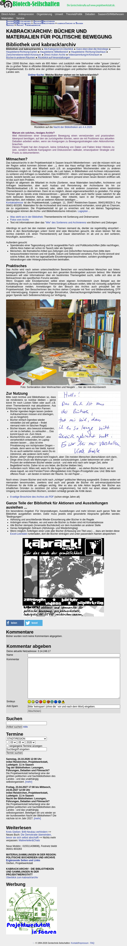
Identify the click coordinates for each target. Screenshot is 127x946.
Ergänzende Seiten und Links (23, 860)
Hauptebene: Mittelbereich (54, 51)
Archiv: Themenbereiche (28, 25)
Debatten (90, 14)
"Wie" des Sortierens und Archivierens (65, 222)
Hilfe (25, 726)
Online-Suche (36, 74)
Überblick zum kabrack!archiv (22, 877)
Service (20, 18)
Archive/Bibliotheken (44, 21)
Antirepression (26, 14)
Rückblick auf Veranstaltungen (54, 57)
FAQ (92, 943)
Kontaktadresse (14, 202)
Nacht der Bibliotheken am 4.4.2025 (72, 127)
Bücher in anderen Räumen (20, 57)
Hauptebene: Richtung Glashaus (88, 51)
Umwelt (59, 14)
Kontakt (74, 943)
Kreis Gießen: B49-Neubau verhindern (27, 831)
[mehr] (28, 781)
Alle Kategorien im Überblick (58, 49)
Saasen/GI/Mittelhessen (111, 14)
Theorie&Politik (74, 14)
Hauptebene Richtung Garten (21, 51)
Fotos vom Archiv (19, 219)
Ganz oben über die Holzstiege (92, 49)
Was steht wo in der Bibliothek (26, 216)
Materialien (7, 18)
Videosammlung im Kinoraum (84, 54)
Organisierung (44, 14)
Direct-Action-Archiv (55, 54)
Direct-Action (8, 14)
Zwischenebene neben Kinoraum (23, 54)
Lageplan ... (84, 211)
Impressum (83, 943)
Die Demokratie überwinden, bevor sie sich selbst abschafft (28, 836)
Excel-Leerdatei (18, 533)
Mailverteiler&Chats (29, 840)
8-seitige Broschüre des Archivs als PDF (32, 496)
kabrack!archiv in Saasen (70, 23)
